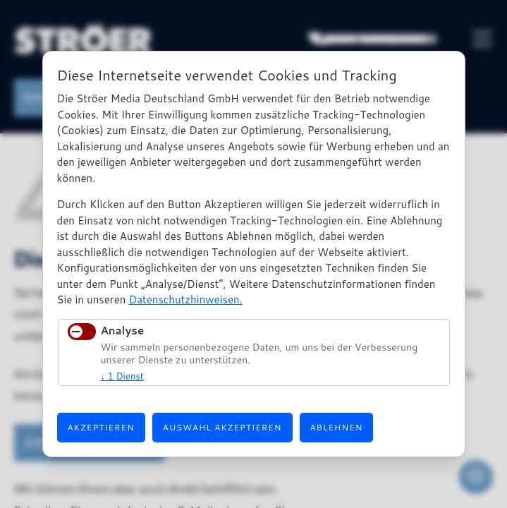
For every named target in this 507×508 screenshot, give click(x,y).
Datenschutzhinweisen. (185, 299)
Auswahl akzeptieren (222, 427)
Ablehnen (336, 427)
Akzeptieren (101, 427)
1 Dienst (122, 376)
